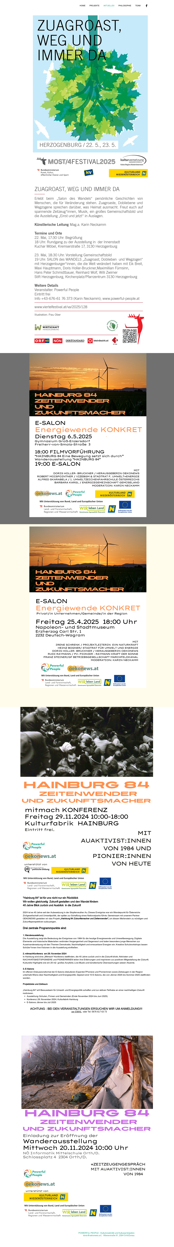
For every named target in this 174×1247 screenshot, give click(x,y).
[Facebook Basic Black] (146, 5)
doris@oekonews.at (92, 1235)
